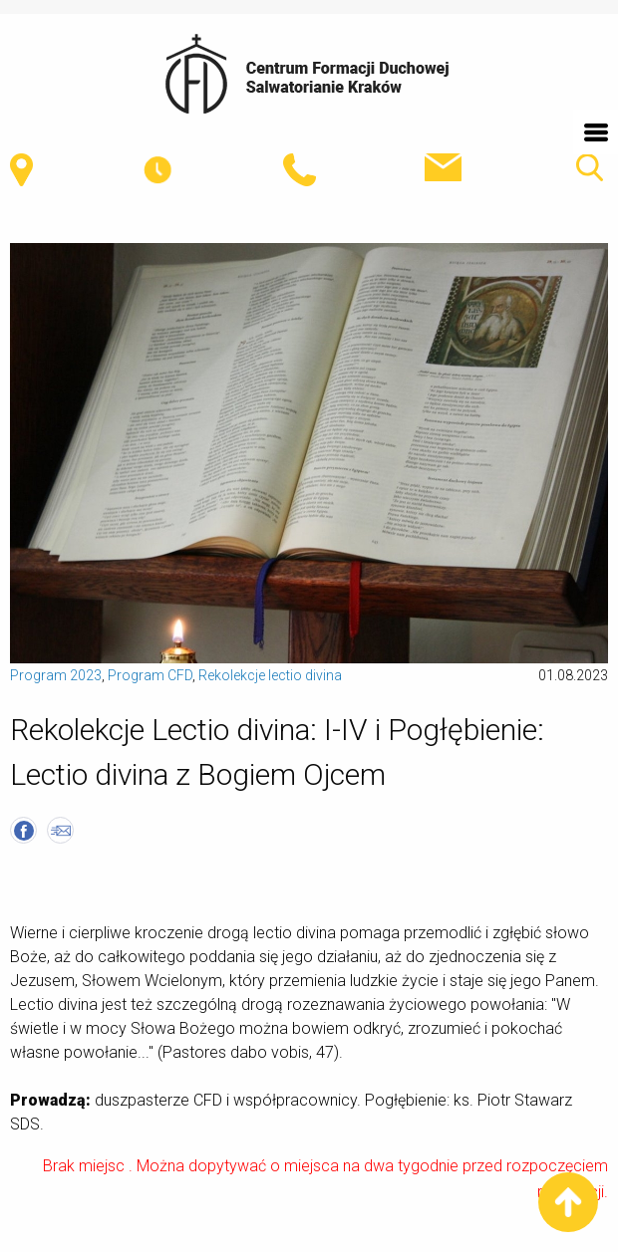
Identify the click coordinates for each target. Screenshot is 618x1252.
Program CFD (150, 675)
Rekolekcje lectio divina (270, 675)
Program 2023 (56, 675)
